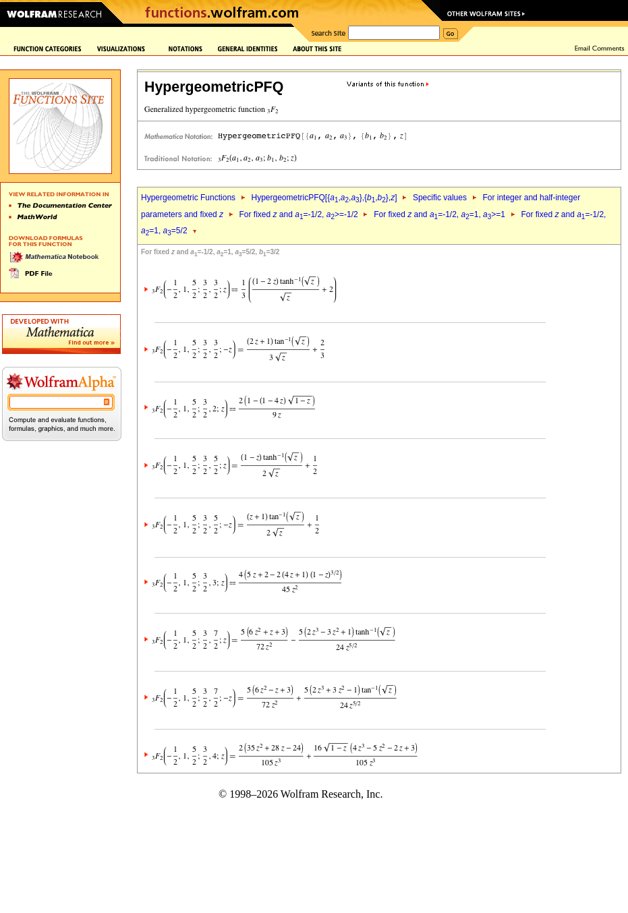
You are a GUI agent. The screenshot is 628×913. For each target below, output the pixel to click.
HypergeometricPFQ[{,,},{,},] (324, 197)
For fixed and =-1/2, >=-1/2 (298, 214)
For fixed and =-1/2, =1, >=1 (439, 214)
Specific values (440, 197)
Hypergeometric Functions (188, 197)
